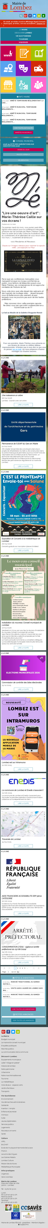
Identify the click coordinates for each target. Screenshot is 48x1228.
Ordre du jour (23, 150)
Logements (5, 1127)
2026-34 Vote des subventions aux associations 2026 (18, 145)
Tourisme (4, 1079)
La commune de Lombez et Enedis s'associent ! (23, 790)
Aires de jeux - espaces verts (12, 1085)
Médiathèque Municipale (10, 1167)
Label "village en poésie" (10, 1063)
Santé (3, 1134)
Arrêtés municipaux (23, 132)
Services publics (7, 1124)
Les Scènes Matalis (8, 1157)
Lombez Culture (7, 1160)
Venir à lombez (7, 1177)
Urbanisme (5, 1072)
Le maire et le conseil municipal (13, 1042)
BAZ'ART (4, 1145)
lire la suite (23, 405)
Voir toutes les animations (23, 1009)
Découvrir (23, 33)
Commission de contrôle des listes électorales (22, 682)
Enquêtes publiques (9, 1046)
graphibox (26, 1223)
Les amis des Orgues (9, 1154)
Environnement (7, 1099)
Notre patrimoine (7, 1069)
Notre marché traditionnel (11, 1075)
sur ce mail (17, 349)
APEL (3, 1141)
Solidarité (4, 1105)
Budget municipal (8, 1039)
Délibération (23, 160)
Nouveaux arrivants (8, 1131)
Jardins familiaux (7, 1088)
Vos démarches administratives (13, 1102)
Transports (5, 1091)
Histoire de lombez (8, 1066)
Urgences (5, 1174)
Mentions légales (38, 1223)
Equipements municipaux (11, 1060)
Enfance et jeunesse (8, 1112)
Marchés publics (7, 1049)
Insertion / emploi (8, 1108)
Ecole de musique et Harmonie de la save (17, 1148)
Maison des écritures (9, 1164)
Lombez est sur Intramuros (13, 762)
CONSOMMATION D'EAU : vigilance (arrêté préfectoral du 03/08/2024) (20, 948)
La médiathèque (7, 1082)
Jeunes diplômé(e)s (8, 1121)
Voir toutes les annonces (23, 1020)
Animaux (4, 1115)
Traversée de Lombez (11, 839)
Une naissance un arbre (12, 395)
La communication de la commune (14, 1052)
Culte (3, 1118)
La (23, 30)
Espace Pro (23, 1224)
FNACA (4, 1151)
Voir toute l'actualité (23, 128)
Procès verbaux (23, 154)
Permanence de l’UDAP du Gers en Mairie (20, 443)
